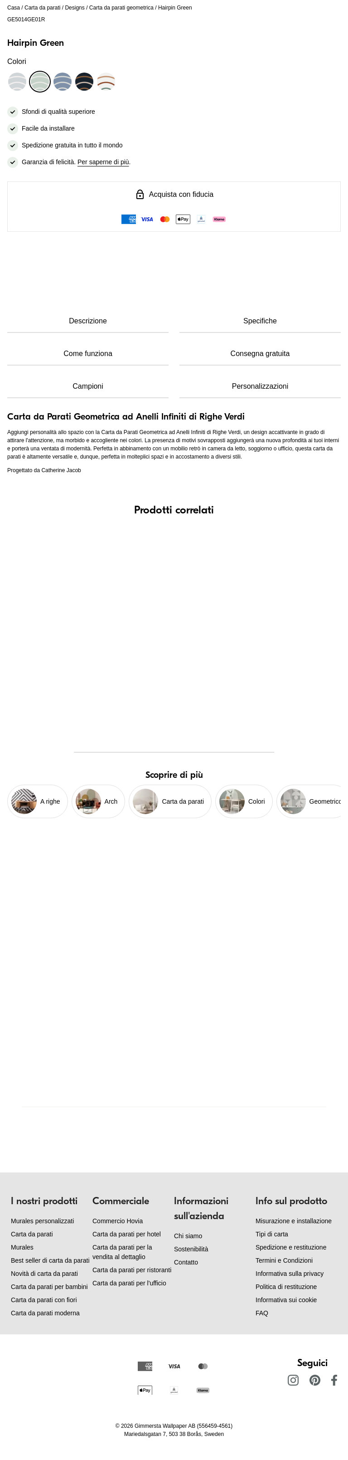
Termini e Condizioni (284, 1260)
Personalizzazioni (260, 386)
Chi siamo (188, 1236)
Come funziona (87, 353)
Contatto (186, 1262)
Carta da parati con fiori (44, 1300)
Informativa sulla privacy (290, 1273)
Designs (74, 8)
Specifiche (260, 321)
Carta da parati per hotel (126, 1234)
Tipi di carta (272, 1234)
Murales (22, 1247)
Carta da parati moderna (45, 1313)
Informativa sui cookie (286, 1300)
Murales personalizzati (42, 1221)
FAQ (262, 1313)
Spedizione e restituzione (291, 1247)
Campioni (87, 386)
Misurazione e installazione (294, 1221)
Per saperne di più (103, 162)
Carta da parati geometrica (121, 8)
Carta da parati (42, 8)
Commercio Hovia (117, 1221)
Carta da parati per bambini (49, 1286)
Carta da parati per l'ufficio (129, 1283)
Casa (13, 8)
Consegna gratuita (260, 353)
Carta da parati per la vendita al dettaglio (122, 1252)
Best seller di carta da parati (50, 1260)
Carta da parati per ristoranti (131, 1270)
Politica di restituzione (286, 1286)
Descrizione (88, 321)
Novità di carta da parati (44, 1273)
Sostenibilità (191, 1249)
